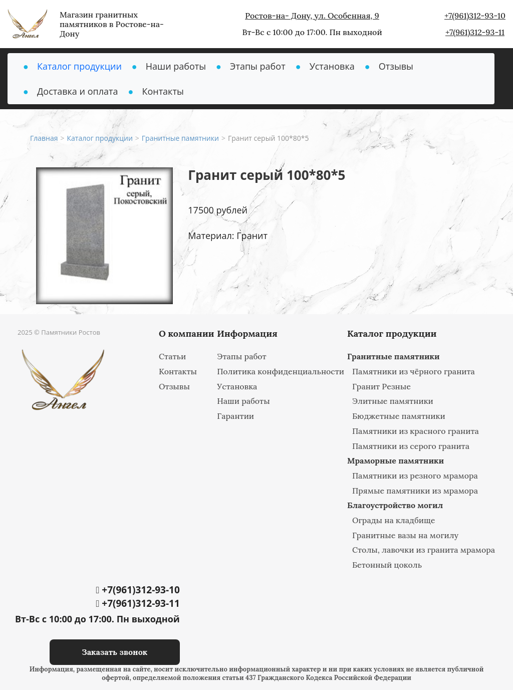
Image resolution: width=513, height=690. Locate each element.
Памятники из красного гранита (415, 431)
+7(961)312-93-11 (474, 32)
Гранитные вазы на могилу (405, 535)
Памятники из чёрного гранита (413, 371)
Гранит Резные (381, 386)
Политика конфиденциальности (280, 371)
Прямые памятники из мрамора (415, 491)
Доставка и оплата (77, 91)
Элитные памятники (392, 401)
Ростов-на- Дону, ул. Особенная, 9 (312, 16)
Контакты (162, 91)
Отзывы (396, 66)
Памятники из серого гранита (410, 446)
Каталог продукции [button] (79, 66)
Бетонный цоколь (387, 565)
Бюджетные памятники (398, 416)
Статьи (172, 356)
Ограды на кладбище (393, 520)
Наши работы (176, 66)
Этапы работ (258, 66)
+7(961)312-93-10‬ (474, 16)
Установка (332, 66)
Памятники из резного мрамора (415, 476)
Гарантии (235, 416)
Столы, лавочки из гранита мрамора (423, 550)
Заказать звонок (114, 652)
